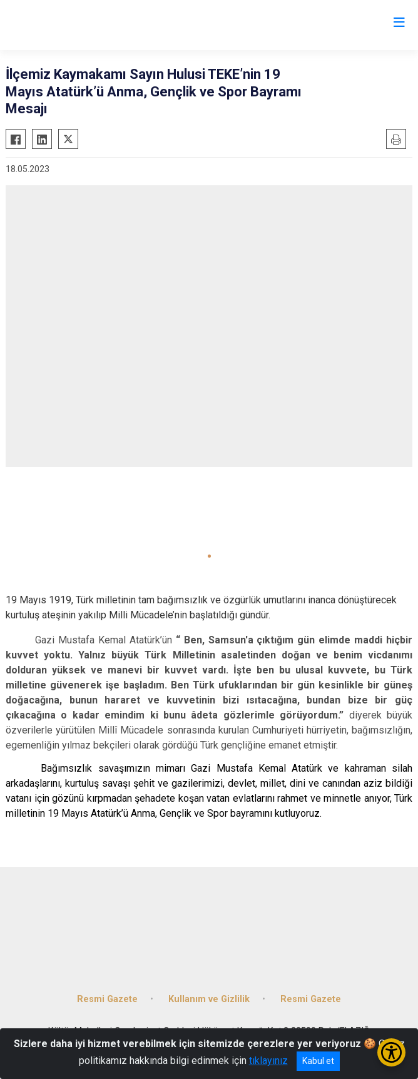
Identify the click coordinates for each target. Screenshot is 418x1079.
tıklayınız (268, 1060)
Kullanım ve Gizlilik (209, 999)
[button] (209, 556)
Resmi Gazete (107, 999)
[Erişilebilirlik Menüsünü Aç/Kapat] (391, 1052)
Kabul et (318, 1061)
